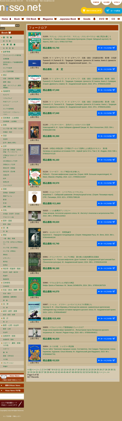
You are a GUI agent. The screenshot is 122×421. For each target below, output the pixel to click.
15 (70, 370)
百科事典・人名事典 (11, 118)
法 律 (5, 304)
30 (112, 370)
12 (62, 370)
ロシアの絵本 (7, 68)
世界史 (5, 265)
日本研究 (6, 283)
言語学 (5, 139)
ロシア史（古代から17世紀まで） (13, 243)
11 (59, 370)
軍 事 (5, 300)
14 (67, 370)
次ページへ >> (103, 372)
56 (95, 372)
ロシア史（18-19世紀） (11, 248)
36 (39, 372)
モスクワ (6, 95)
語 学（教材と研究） (10, 143)
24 (95, 370)
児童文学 (6, 175)
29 (109, 370)
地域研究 (6, 91)
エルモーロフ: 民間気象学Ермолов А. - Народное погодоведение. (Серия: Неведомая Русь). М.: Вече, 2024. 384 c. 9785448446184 (78, 234)
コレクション (8, 363)
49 (75, 372)
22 (89, 370)
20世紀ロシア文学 (9, 164)
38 (45, 372)
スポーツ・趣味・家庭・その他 (12, 344)
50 (78, 372)
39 (48, 372)
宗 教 (5, 228)
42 (56, 372)
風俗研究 (6, 279)
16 (73, 370)
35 (37, 372)
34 (34, 372)
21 (87, 370)
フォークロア (7, 185)
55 (92, 372)
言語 (5, 136)
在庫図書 (6, 59)
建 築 (4, 199)
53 (87, 372)
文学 (5, 146)
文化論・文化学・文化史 (11, 214)
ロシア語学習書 (8, 71)
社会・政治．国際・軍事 (12, 290)
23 (92, 370)
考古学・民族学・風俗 (12, 269)
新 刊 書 (7, 41)
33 (31, 372)
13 (64, 370)
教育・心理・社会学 (11, 325)
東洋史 (5, 261)
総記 (5, 75)
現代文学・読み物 (9, 171)
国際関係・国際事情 (10, 297)
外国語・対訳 (7, 132)
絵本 (4, 178)
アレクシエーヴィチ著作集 (12, 55)
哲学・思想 (7, 221)
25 (98, 370)
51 (81, 372)
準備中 (5, 366)
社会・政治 (7, 293)
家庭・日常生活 (8, 356)
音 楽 (4, 203)
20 (84, 370)
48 (73, 372)
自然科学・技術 (9, 336)
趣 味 (5, 352)
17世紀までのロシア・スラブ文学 (13, 156)
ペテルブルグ (7, 98)
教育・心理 (7, 329)
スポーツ (6, 349)
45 (64, 372)
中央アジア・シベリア (10, 102)
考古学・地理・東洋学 (10, 272)
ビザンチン (7, 258)
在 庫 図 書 (8, 48)
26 (100, 370)
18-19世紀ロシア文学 (10, 161)
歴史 (5, 235)
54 (89, 372)
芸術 (5, 189)
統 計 (5, 318)
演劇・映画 (7, 206)
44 (62, 372)
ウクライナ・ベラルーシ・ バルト (12, 113)
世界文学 (6, 182)
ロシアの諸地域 (8, 109)
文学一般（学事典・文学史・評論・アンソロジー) (13, 151)
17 (76, 370)
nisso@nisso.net (48, 1)
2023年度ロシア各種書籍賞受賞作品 (13, 63)
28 (106, 370)
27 (103, 370)
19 (81, 370)
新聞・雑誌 (7, 82)
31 (114, 370)
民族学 (5, 276)
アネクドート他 (8, 217)
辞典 (5, 125)
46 (67, 372)
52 (84, 372)
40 (51, 372)
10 (56, 370)
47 (70, 372)
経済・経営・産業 (10, 311)
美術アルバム (7, 196)
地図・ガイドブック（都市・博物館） (13, 86)
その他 (5, 359)
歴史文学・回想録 (9, 168)
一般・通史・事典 (9, 238)
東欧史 (5, 254)
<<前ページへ (33, 370)
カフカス (6, 105)
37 (42, 372)
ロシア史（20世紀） (10, 251)
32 (28, 372)
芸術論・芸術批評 (9, 192)
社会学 (5, 332)
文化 (5, 210)
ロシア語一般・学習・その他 (13, 128)
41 (53, 372)
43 (59, 372)
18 (78, 370)
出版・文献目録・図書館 (11, 78)
